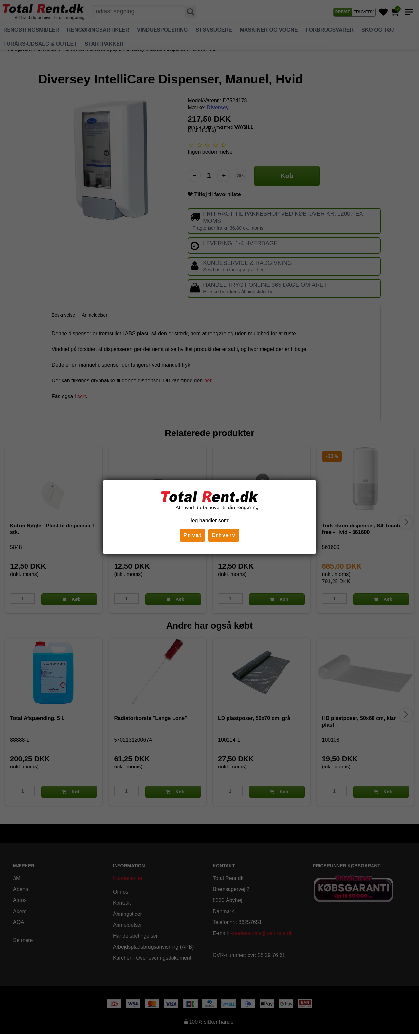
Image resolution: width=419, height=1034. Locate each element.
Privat (192, 535)
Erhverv (223, 535)
